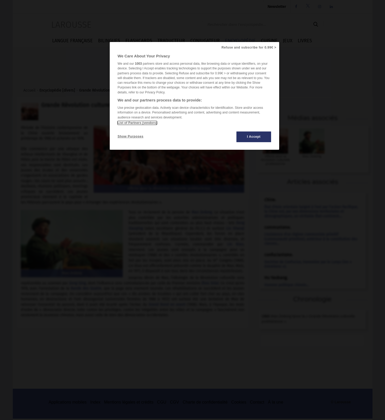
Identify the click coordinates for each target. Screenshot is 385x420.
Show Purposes (130, 136)
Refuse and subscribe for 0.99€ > (249, 47)
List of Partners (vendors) (137, 123)
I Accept (254, 137)
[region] (194, 96)
